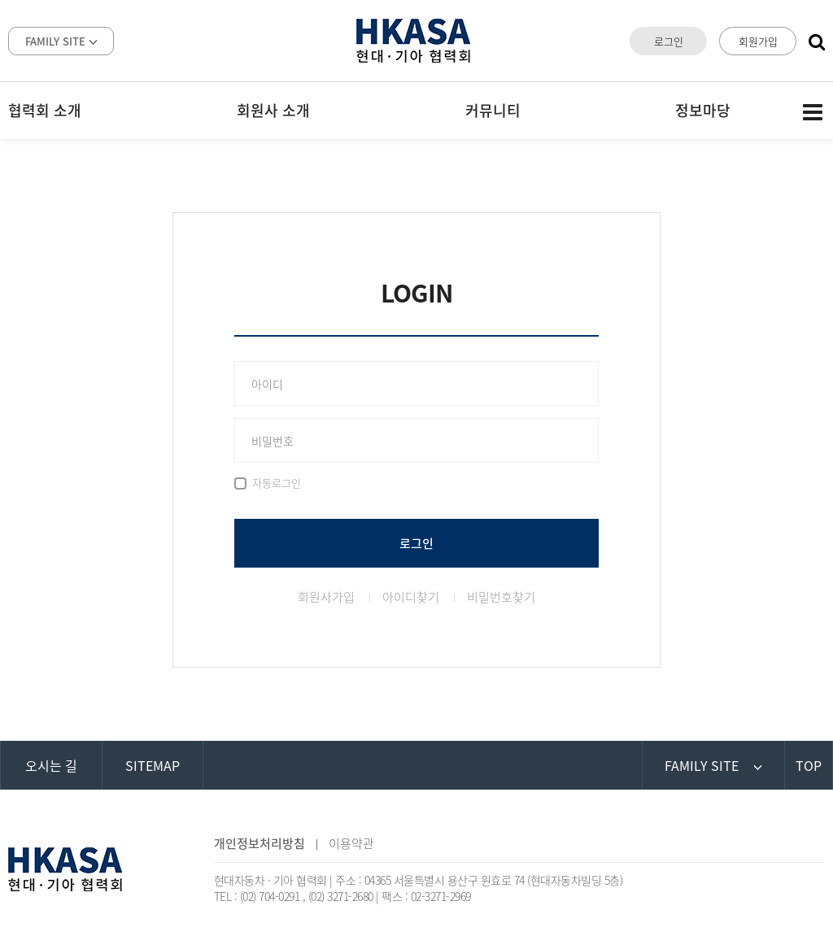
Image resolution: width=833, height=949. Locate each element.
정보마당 (703, 110)
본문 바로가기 (0, 0)
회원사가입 (326, 597)
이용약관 (351, 843)
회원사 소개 (273, 110)
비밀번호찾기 (501, 597)
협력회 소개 (44, 110)
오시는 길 (51, 765)
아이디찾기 (410, 597)
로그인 (668, 41)
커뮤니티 (493, 110)
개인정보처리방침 (259, 843)
